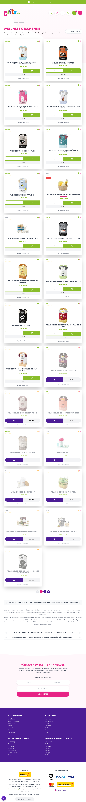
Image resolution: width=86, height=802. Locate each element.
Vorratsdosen (12, 723)
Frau (44, 677)
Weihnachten (12, 750)
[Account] (62, 13)
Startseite (16, 22)
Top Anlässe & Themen (18, 738)
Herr (49, 677)
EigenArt (47, 732)
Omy (46, 730)
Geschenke (21, 22)
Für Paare (48, 755)
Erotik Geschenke (13, 728)
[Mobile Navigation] (80, 13)
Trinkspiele (11, 730)
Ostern (10, 744)
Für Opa (47, 753)
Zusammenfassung (13, 789)
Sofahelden (48, 725)
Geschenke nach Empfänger (58, 738)
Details (23, 74)
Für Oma (47, 750)
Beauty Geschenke (13, 721)
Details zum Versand (24, 799)
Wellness (7, 41)
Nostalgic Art (49, 721)
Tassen (10, 725)
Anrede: (37, 677)
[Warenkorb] (74, 13)
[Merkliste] (56, 13)
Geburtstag (11, 742)
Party (9, 755)
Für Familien (48, 742)
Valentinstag (11, 746)
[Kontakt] (68, 13)
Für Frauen (48, 744)
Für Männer (48, 748)
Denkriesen (48, 728)
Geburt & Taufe (12, 753)
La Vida (47, 723)
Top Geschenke (15, 715)
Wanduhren (11, 732)
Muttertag (11, 748)
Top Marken (50, 715)
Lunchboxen (11, 719)
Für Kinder (48, 746)
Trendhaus (48, 719)
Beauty (47, 173)
